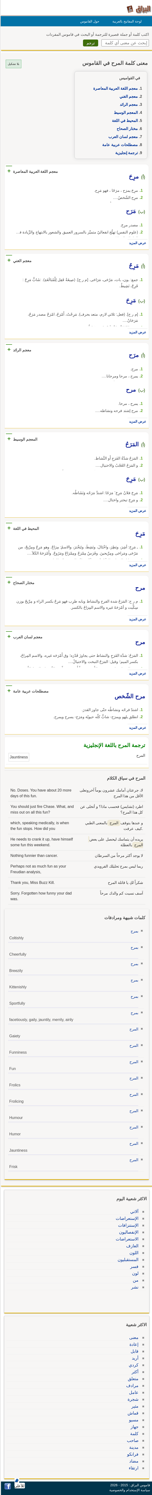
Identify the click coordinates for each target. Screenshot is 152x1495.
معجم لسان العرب (122, 137)
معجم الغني (128, 96)
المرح (133, 1029)
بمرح (134, 931)
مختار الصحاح (126, 129)
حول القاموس (89, 21)
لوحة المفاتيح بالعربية (126, 21)
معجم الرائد (128, 105)
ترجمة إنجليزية (126, 153)
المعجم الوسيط (125, 113)
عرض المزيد (136, 243)
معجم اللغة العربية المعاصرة (114, 88)
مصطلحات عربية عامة (119, 145)
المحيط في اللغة (124, 121)
